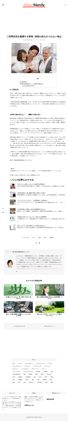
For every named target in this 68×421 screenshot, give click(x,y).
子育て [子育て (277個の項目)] (46, 377)
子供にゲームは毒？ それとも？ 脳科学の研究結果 (30, 184)
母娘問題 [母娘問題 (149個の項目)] (44, 379)
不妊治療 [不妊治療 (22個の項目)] (38, 371)
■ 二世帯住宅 (23, 81)
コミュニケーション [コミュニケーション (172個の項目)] (40, 363)
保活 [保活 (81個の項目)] (25, 374)
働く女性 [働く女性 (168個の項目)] (49, 374)
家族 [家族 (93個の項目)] (52, 377)
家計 (45, 237)
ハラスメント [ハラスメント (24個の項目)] (27, 366)
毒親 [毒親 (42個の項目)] (51, 379)
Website (16, 271)
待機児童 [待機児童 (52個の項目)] (20, 379)
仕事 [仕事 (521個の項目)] (52, 371)
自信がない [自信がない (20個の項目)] (31, 382)
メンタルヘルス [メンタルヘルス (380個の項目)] (25, 368)
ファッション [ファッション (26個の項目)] (47, 366)
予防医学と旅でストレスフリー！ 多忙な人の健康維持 (32, 216)
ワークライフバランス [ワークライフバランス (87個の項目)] (28, 371)
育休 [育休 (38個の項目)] (19, 382)
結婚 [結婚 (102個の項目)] (14, 382)
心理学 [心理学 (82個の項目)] (27, 379)
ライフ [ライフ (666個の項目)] (43, 368)
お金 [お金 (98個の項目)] (14, 363)
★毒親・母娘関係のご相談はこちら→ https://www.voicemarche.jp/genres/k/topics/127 (37, 268)
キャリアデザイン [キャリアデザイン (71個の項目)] (29, 363)
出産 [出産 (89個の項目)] (14, 377)
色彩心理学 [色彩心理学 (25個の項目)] (39, 382)
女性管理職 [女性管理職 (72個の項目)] (28, 377)
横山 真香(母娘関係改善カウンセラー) (30, 39)
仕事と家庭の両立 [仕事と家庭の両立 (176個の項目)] (16, 374)
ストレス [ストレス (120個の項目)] (50, 363)
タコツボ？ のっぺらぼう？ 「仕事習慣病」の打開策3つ (32, 200)
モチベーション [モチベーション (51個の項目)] (35, 368)
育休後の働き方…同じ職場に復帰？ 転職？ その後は (31, 193)
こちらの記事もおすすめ (28, 85)
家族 (39, 237)
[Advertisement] (34, 344)
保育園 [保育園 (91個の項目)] (30, 374)
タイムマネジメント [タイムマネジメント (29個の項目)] (17, 366)
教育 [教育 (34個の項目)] (38, 379)
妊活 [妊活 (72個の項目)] (40, 377)
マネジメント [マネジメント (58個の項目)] (15, 368)
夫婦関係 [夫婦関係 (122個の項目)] (20, 377)
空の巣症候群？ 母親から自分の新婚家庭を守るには (31, 209)
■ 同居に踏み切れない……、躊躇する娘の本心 (31, 83)
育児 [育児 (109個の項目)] (25, 382)
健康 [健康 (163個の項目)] (36, 374)
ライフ (33, 237)
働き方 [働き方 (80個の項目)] (42, 374)
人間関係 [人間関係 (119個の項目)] (45, 371)
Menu (3, 5)
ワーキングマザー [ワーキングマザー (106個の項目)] (16, 371)
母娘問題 (51, 237)
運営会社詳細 (50, 399)
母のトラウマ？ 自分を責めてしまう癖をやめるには (31, 225)
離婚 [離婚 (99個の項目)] (52, 382)
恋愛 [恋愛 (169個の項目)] (33, 379)
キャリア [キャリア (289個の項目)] (20, 363)
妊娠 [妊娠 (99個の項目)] (35, 377)
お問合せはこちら (29, 405)
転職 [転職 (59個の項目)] (46, 382)
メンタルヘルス (25, 237)
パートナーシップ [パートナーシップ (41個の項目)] (37, 366)
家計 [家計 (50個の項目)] (14, 379)
